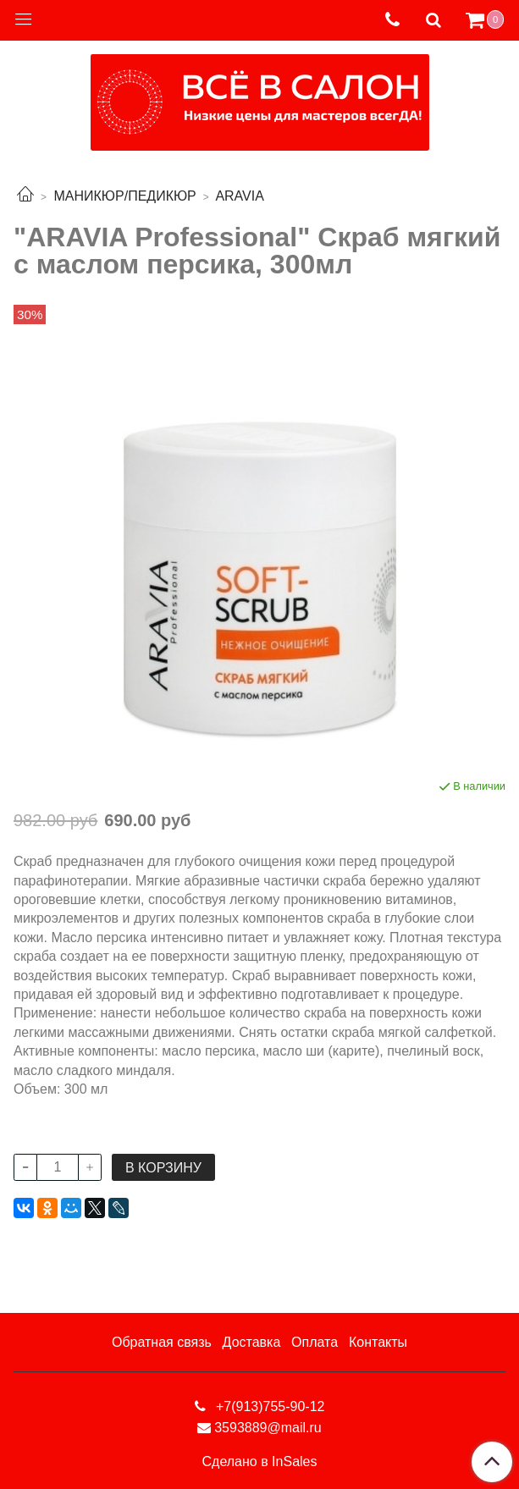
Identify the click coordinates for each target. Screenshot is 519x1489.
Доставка (252, 1342)
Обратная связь (162, 1342)
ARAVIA (239, 196)
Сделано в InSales (259, 1462)
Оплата (314, 1342)
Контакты (378, 1342)
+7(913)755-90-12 (269, 1406)
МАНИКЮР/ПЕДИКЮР (124, 196)
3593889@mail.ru (268, 1427)
